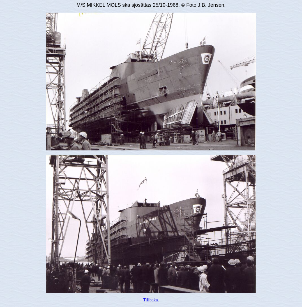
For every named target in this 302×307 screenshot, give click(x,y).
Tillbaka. (151, 299)
